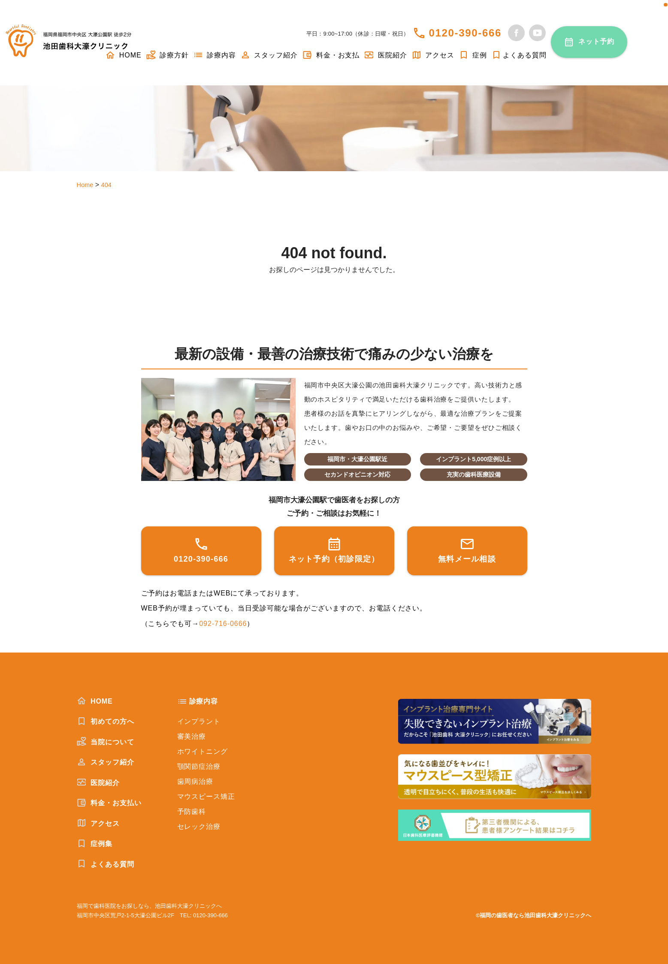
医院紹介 (385, 55)
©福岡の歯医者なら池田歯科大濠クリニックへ (534, 915)
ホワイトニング (202, 751)
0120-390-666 (465, 33)
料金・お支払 (331, 55)
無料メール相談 (467, 549)
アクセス (432, 55)
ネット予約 (596, 41)
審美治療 (191, 736)
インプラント (199, 721)
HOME (95, 701)
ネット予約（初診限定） (334, 549)
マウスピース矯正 (206, 796)
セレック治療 (199, 826)
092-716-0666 (223, 623)
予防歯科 (191, 811)
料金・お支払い (109, 802)
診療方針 (167, 55)
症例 (473, 55)
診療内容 (214, 55)
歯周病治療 (195, 781)
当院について (105, 741)
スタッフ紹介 (269, 55)
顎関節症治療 (199, 766)
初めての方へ (105, 721)
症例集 (94, 843)
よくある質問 (519, 55)
